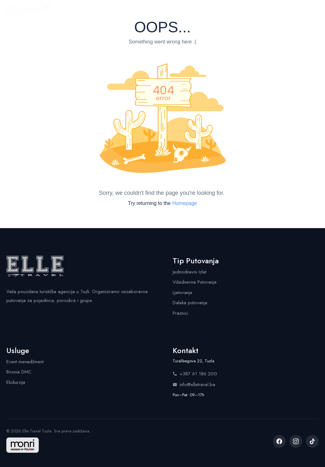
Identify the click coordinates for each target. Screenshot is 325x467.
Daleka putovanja (190, 302)
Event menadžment (24, 361)
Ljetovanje (182, 292)
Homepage (184, 203)
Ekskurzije (15, 382)
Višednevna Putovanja (194, 282)
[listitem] (279, 441)
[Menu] (313, 10)
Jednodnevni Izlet (189, 271)
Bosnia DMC (18, 371)
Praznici (180, 313)
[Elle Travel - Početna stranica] (29, 10)
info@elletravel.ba (194, 384)
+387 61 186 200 (195, 373)
